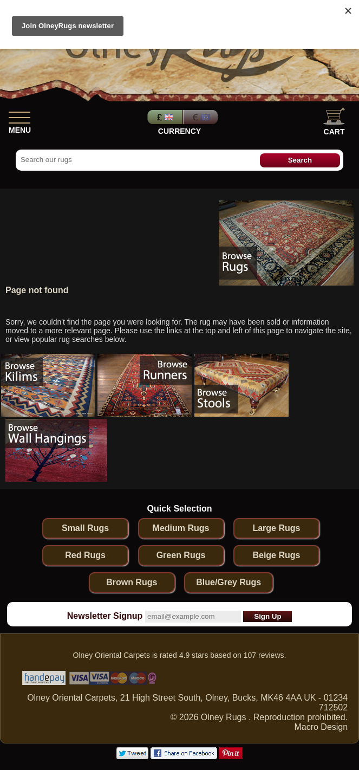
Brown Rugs (131, 582)
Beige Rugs (276, 555)
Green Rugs (181, 555)
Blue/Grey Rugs (228, 582)
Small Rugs (85, 528)
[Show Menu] (19, 115)
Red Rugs (85, 555)
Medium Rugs (181, 528)
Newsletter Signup (105, 615)
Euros (201, 117)
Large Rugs (276, 528)
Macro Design (321, 727)
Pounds (163, 117)
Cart (334, 121)
